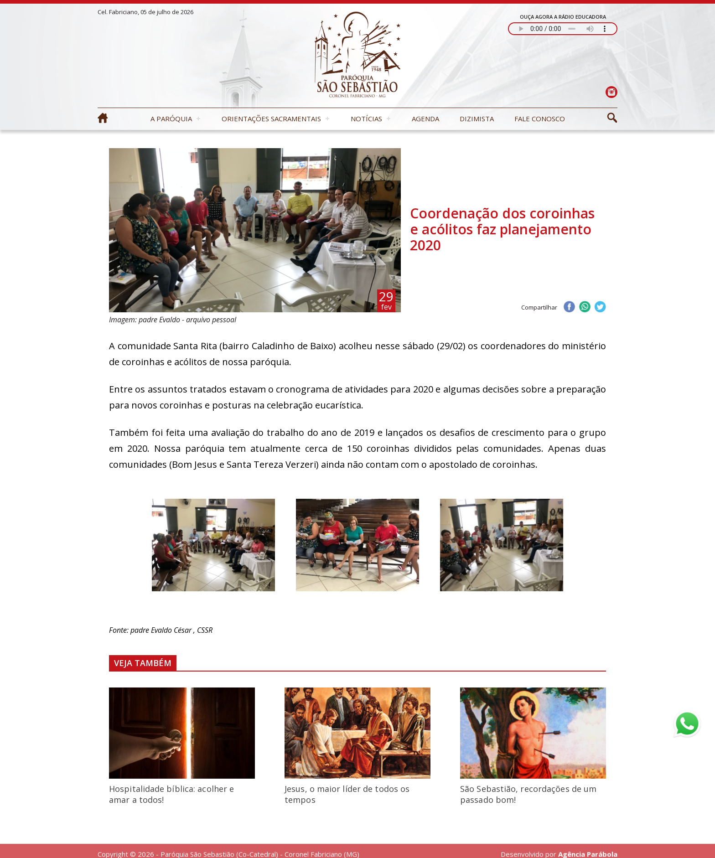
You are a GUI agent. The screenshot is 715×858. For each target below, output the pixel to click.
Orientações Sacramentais (271, 118)
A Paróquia (171, 118)
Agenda (425, 118)
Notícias (366, 118)
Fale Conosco (539, 118)
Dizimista (477, 118)
